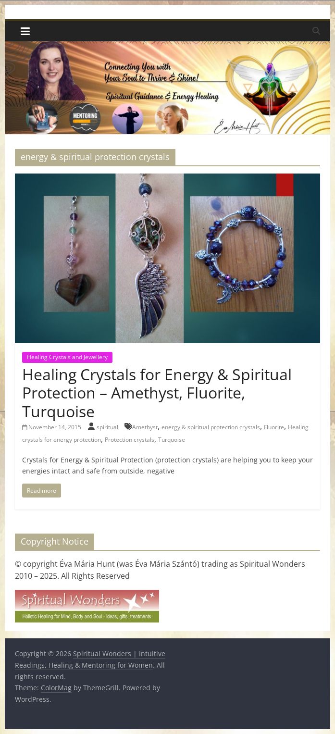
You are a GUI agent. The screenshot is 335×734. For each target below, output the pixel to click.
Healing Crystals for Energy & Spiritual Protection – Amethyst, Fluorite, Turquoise (157, 393)
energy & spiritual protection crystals (210, 427)
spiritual (108, 427)
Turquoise (171, 439)
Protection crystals (129, 439)
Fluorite (274, 427)
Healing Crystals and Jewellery (67, 357)
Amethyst (145, 427)
